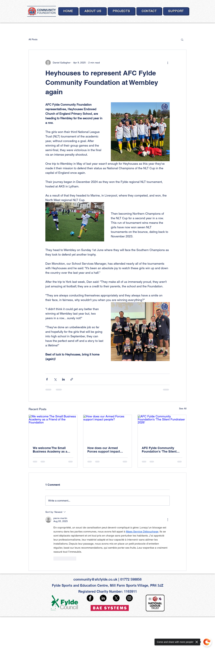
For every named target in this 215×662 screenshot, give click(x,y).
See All (182, 408)
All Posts (33, 39)
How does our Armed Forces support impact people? (103, 449)
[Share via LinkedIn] (63, 379)
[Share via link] (71, 379)
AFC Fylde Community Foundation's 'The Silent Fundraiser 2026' (159, 449)
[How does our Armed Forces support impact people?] (107, 428)
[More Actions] (168, 520)
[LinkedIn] (103, 598)
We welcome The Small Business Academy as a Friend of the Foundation (50, 449)
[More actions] (168, 63)
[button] (182, 39)
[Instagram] (129, 598)
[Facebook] (90, 598)
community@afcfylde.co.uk (95, 579)
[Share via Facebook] (47, 379)
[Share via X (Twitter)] (55, 379)
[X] (116, 598)
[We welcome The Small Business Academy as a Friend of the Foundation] (53, 428)
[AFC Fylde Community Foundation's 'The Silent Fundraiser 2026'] (162, 428)
